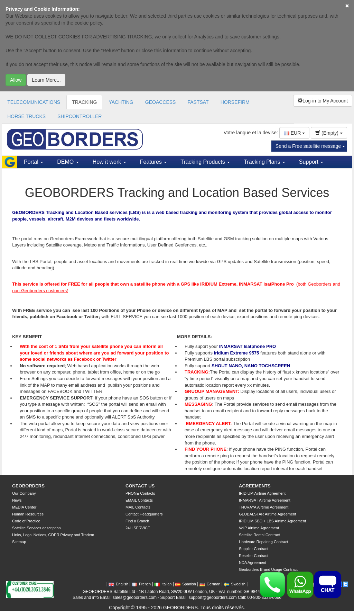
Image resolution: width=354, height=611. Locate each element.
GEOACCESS (160, 102)
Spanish (185, 584)
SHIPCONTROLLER (79, 116)
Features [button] (153, 162)
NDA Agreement (252, 562)
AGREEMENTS (255, 485)
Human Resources (28, 514)
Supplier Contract (253, 549)
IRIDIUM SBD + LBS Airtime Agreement (272, 521)
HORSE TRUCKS (26, 116)
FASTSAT (197, 102)
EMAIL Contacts (139, 500)
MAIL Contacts (137, 507)
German (210, 584)
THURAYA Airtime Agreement (263, 507)
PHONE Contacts (140, 493)
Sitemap (19, 542)
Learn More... (46, 80)
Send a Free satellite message (310, 146)
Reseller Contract (253, 556)
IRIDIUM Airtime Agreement (262, 493)
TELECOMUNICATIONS (33, 102)
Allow (15, 80)
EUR (294, 133)
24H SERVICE (137, 528)
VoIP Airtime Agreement (259, 528)
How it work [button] (109, 162)
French (141, 584)
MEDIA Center (24, 507)
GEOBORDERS (28, 485)
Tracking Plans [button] (264, 162)
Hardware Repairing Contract (263, 542)
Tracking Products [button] (205, 162)
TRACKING (84, 102)
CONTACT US (140, 485)
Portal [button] (33, 162)
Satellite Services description (36, 528)
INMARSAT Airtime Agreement (264, 500)
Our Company (24, 493)
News (17, 500)
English (118, 584)
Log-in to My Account (323, 101)
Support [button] (311, 162)
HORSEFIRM (235, 102)
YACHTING (121, 102)
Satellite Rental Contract (259, 535)
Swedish (234, 584)
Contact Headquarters (144, 514)
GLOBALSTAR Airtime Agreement (267, 514)
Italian (162, 584)
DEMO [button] (67, 162)
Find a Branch (137, 521)
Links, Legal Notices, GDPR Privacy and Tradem (53, 535)
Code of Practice (26, 521)
